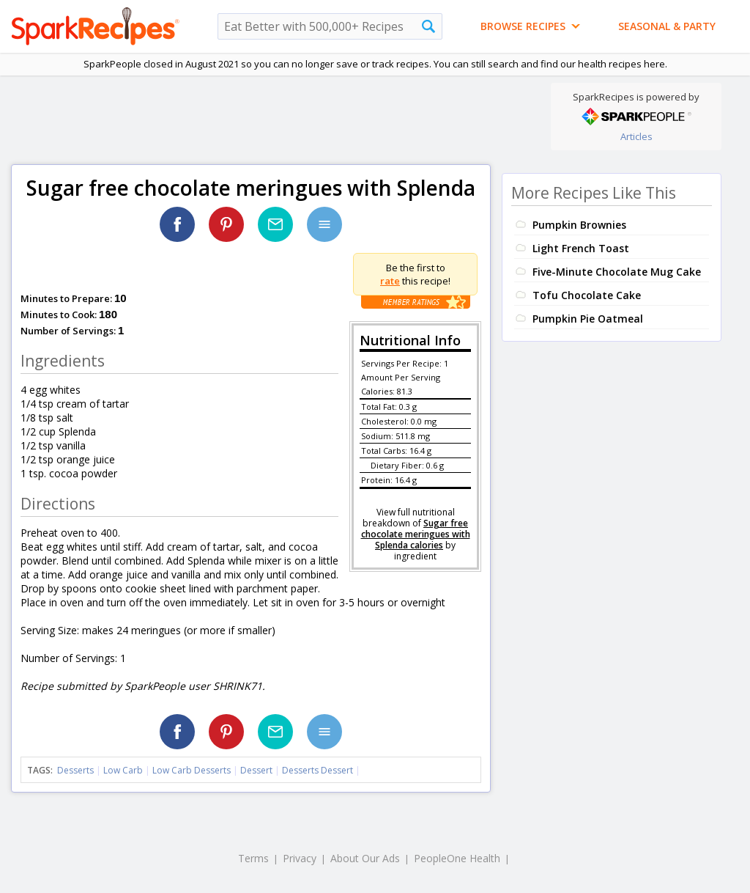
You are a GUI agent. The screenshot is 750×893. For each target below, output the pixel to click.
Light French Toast (580, 248)
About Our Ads (365, 858)
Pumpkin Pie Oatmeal (587, 319)
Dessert (256, 770)
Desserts (75, 770)
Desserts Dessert (317, 770)
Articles (636, 136)
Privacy (299, 858)
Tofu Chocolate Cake (586, 295)
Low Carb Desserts (191, 770)
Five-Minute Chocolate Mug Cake (616, 272)
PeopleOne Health (457, 858)
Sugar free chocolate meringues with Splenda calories (415, 534)
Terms (253, 858)
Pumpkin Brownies (579, 225)
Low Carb (123, 770)
